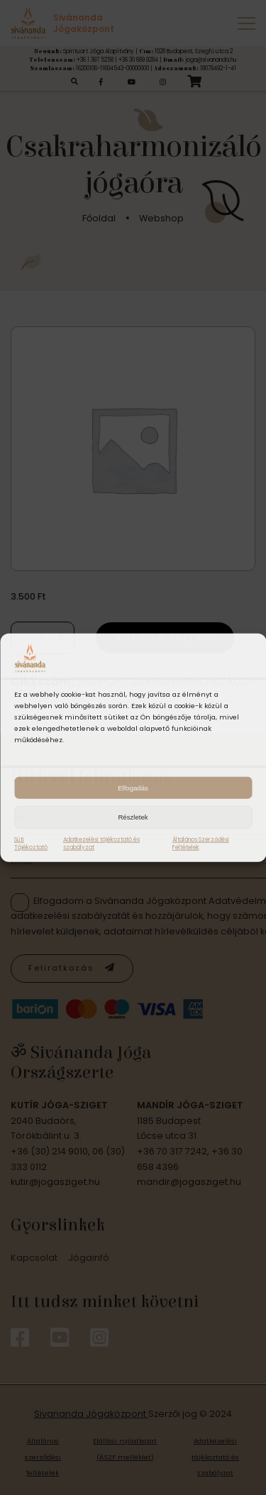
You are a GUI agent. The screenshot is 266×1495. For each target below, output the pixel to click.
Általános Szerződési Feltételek (200, 843)
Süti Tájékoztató (31, 843)
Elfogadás (133, 787)
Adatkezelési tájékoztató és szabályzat (101, 843)
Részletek (133, 817)
